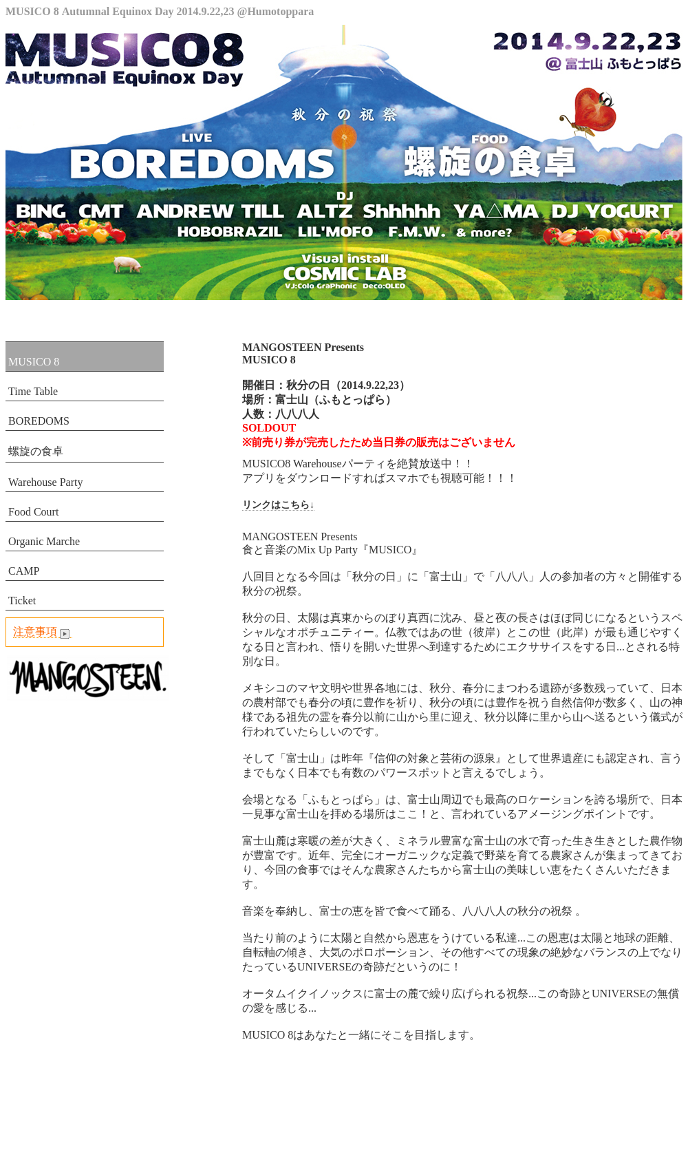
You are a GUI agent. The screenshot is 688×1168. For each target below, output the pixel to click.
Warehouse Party (45, 482)
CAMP (23, 571)
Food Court (33, 512)
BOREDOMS (38, 421)
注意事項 (42, 632)
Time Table (33, 391)
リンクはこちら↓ (278, 505)
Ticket (22, 600)
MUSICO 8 (33, 362)
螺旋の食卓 (35, 451)
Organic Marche (44, 541)
